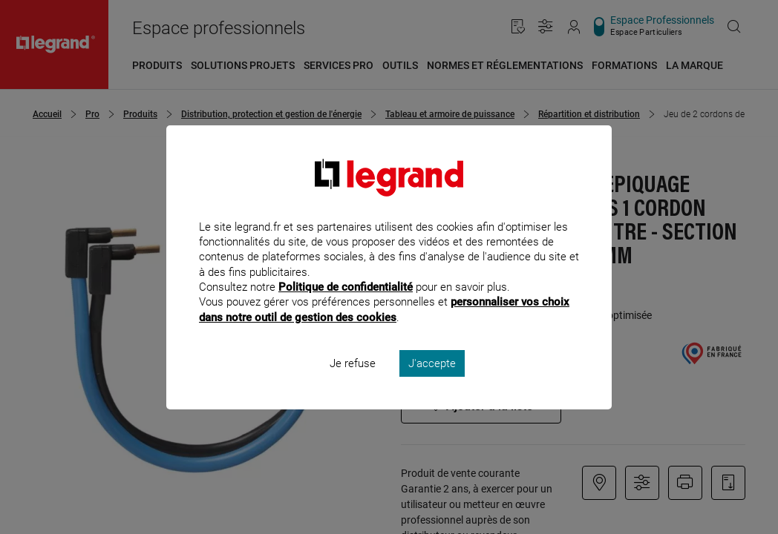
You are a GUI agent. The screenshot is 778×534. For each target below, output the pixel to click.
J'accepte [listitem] (432, 382)
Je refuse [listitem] (353, 382)
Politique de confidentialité (345, 307)
